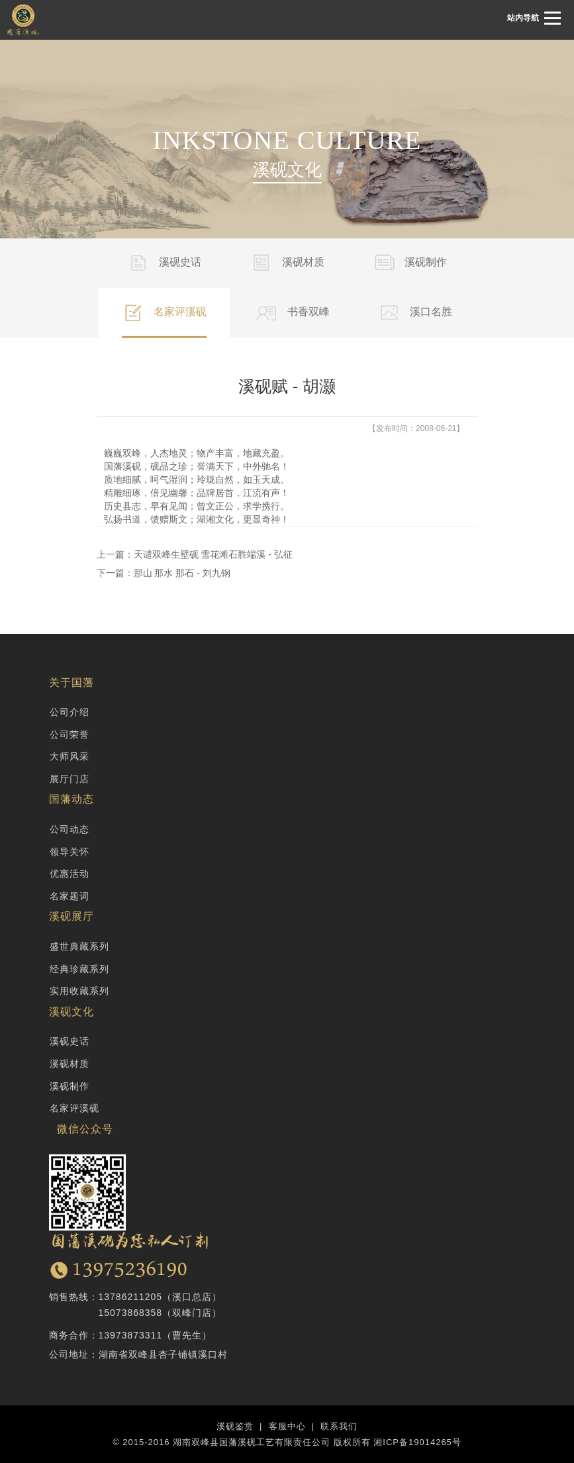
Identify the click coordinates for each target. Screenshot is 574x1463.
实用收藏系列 (79, 990)
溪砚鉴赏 (235, 1426)
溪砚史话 (69, 1041)
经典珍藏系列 (79, 969)
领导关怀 (69, 851)
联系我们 (339, 1426)
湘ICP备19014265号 (417, 1442)
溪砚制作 (69, 1086)
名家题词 (69, 896)
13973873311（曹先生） (156, 1335)
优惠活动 (69, 873)
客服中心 (287, 1426)
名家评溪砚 (74, 1108)
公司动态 (69, 829)
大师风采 (69, 756)
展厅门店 (69, 779)
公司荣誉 (69, 734)
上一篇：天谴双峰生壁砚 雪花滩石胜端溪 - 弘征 (195, 554)
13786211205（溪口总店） (160, 1296)
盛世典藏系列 (79, 946)
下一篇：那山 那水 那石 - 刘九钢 (163, 573)
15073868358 (131, 1312)
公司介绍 (69, 712)
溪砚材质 (69, 1063)
